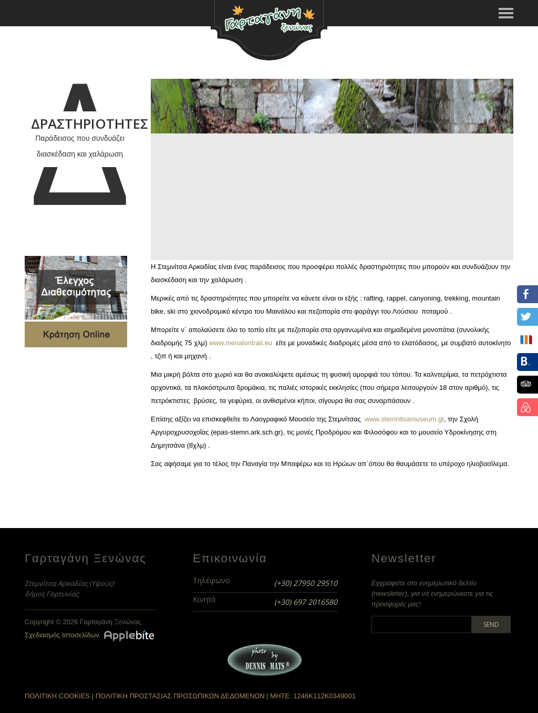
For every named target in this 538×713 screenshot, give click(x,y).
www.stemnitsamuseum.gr (404, 419)
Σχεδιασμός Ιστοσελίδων (62, 635)
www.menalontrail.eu (240, 343)
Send (491, 624)
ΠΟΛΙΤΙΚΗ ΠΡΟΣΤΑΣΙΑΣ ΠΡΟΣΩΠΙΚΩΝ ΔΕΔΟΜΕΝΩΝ (180, 696)
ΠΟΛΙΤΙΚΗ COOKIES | (60, 696)
